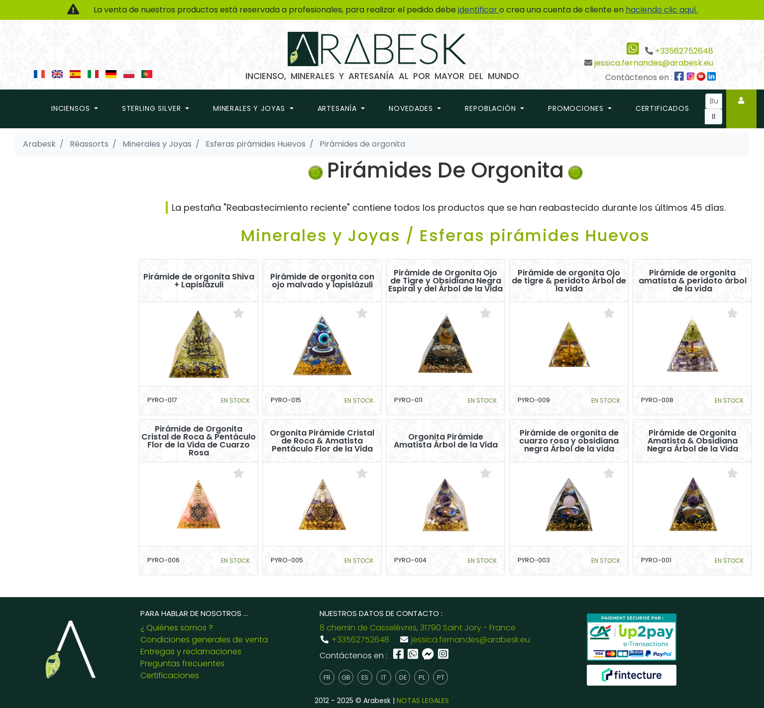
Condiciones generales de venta (204, 639)
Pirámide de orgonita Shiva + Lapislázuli (198, 281)
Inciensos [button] (71, 108)
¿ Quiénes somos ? (176, 627)
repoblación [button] (491, 108)
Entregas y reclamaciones (190, 651)
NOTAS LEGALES (423, 701)
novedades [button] (412, 108)
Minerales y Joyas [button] (250, 108)
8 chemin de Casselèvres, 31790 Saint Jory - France (418, 627)
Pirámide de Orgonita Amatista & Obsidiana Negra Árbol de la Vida (692, 441)
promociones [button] (577, 108)
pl (422, 677)
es (364, 677)
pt (440, 677)
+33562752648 (684, 51)
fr (327, 677)
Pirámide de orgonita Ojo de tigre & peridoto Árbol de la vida (569, 281)
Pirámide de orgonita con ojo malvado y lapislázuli (322, 281)
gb (345, 677)
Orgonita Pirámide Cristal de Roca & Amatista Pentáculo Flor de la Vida (322, 441)
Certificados (662, 108)
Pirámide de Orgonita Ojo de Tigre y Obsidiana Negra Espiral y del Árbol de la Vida (445, 281)
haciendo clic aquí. (662, 9)
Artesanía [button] (338, 108)
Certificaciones (169, 675)
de (403, 677)
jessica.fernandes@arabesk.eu (653, 63)
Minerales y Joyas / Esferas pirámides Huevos (445, 235)
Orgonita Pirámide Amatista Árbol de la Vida (446, 441)
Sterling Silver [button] (152, 108)
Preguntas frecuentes (182, 663)
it (383, 677)
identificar (478, 9)
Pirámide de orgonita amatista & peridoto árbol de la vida (693, 281)
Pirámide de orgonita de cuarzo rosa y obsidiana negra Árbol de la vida (569, 441)
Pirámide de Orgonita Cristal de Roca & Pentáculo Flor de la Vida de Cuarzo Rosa (198, 441)
